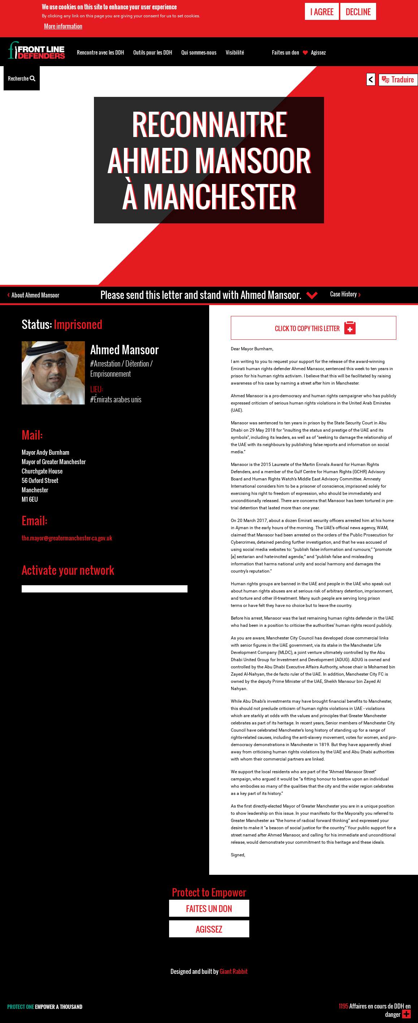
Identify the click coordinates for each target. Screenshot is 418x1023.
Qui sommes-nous (198, 52)
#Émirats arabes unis (115, 399)
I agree (321, 11)
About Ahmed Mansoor (35, 295)
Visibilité (235, 52)
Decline (358, 11)
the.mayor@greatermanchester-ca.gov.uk (67, 538)
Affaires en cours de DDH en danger (375, 1010)
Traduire (403, 79)
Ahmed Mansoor (124, 349)
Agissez (318, 52)
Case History (343, 294)
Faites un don (285, 52)
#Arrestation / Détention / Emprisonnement (121, 368)
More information (63, 25)
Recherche (21, 78)
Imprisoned (78, 324)
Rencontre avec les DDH (100, 52)
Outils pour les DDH (152, 52)
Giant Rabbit (233, 971)
